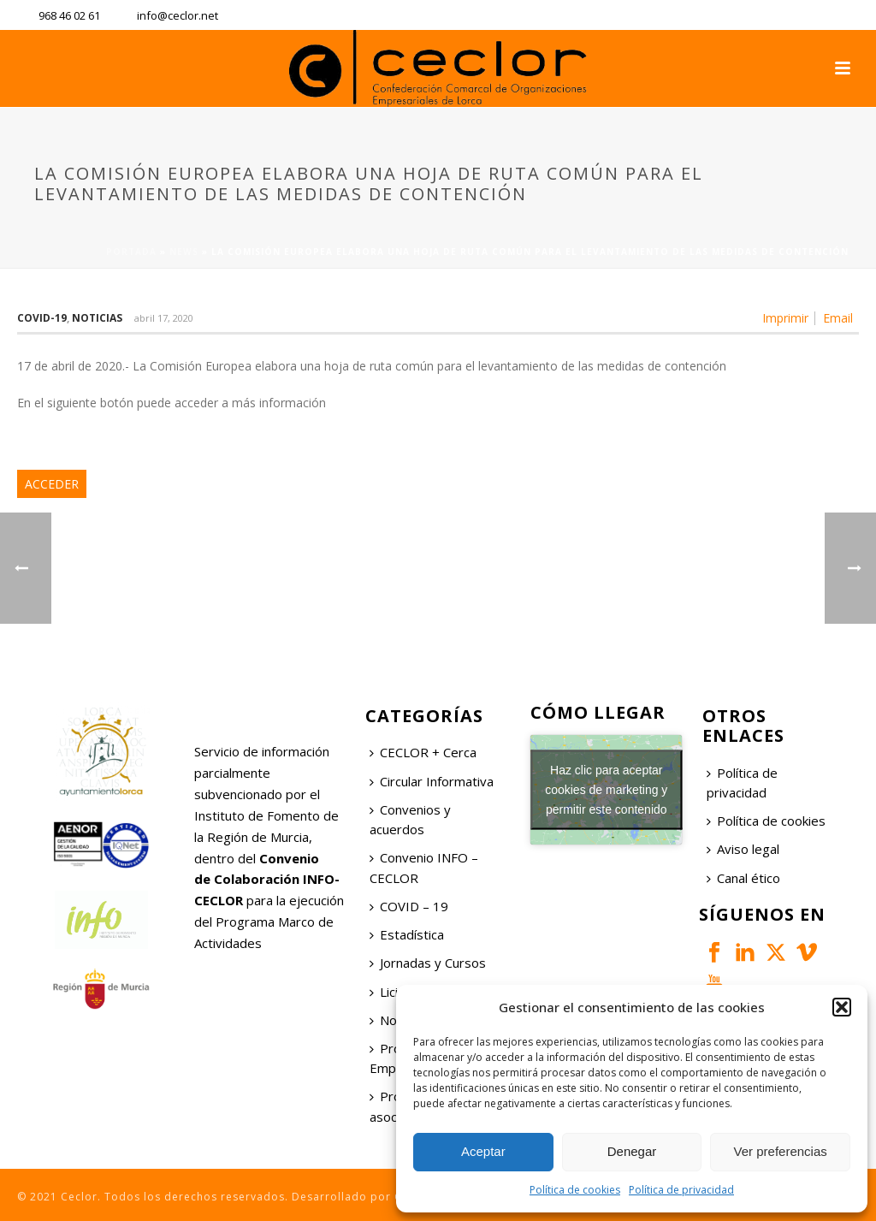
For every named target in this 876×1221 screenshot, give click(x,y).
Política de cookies (575, 1189)
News (183, 252)
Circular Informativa (432, 781)
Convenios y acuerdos (410, 819)
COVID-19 (42, 318)
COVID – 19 (409, 906)
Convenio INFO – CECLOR (424, 867)
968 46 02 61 (69, 15)
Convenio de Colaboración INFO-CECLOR (267, 880)
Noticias (97, 318)
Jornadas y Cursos (428, 962)
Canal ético (743, 877)
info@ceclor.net (177, 15)
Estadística (407, 934)
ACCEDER (52, 484)
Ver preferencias (780, 1151)
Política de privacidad (681, 1189)
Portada (131, 252)
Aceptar (483, 1151)
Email (838, 318)
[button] (841, 1007)
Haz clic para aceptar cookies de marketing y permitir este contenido (606, 789)
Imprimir (785, 318)
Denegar (632, 1151)
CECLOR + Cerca (423, 752)
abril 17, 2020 (163, 317)
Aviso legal (743, 848)
